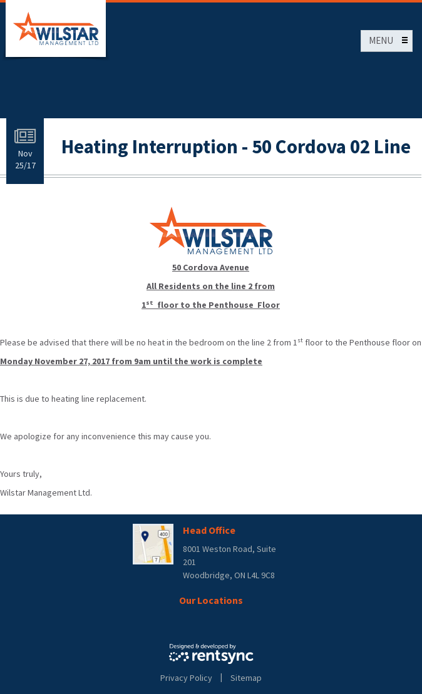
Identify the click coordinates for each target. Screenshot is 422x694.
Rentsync (211, 654)
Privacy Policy (186, 677)
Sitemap (246, 677)
